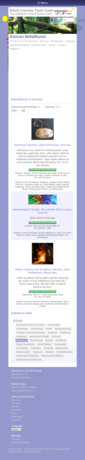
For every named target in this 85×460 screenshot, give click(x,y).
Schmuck (56, 336)
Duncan (52, 45)
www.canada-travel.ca (22, 390)
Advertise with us (19, 374)
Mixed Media (36, 340)
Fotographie (60, 344)
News (14, 413)
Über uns (15, 400)
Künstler (61, 45)
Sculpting (48, 348)
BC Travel (33, 41)
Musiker (49, 340)
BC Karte (44, 41)
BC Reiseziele (57, 41)
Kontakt (15, 406)
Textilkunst (65, 332)
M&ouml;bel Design (39, 336)
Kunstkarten (22, 328)
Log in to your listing (21, 377)
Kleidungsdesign (63, 328)
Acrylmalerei (54, 325)
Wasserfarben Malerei (52, 356)
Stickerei (50, 352)
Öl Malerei (61, 340)
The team (16, 403)
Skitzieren (38, 352)
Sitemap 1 (16, 439)
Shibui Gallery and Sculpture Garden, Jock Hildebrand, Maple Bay (42, 271)
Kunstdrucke (37, 328)
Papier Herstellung (25, 344)
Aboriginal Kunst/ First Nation (30, 325)
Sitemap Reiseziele (20, 442)
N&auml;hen (62, 348)
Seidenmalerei (23, 352)
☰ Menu (42, 2)
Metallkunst (15, 49)
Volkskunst (21, 336)
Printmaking (22, 348)
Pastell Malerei (44, 344)
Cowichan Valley (39, 45)
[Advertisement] (42, 72)
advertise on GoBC (21, 312)
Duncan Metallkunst (28, 36)
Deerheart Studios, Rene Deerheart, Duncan (42, 144)
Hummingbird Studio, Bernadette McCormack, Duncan (42, 211)
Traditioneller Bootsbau (27, 356)
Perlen (49, 328)
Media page (17, 416)
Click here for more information (42, 170)
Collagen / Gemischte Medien (30, 332)
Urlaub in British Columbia (24, 387)
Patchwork (36, 348)
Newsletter (16, 410)
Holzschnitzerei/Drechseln (29, 359)
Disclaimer (16, 419)
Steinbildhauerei (65, 352)
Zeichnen (52, 332)
